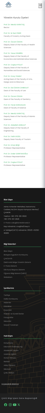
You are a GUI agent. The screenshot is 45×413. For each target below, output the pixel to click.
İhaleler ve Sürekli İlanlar (14, 314)
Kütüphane (8, 343)
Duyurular (8, 310)
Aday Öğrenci (9, 365)
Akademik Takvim (11, 350)
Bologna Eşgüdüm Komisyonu (16, 255)
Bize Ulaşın (8, 251)
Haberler (7, 302)
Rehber (7, 361)
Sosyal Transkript (11, 325)
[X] (18, 404)
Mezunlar (7, 321)
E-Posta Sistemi (10, 266)
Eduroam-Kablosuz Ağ (13, 346)
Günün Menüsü (10, 358)
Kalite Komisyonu (11, 299)
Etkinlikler (8, 306)
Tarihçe (7, 295)
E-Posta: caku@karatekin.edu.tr (17, 223)
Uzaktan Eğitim (10, 354)
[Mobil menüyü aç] (40, 5)
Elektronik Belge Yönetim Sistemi (17, 262)
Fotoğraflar (8, 317)
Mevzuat (7, 369)
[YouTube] (15, 404)
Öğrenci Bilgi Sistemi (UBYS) (15, 273)
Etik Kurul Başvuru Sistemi (14, 269)
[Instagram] (10, 404)
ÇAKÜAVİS (8, 258)
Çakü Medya (9, 373)
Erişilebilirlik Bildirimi (10, 384)
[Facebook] (6, 404)
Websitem (8, 277)
